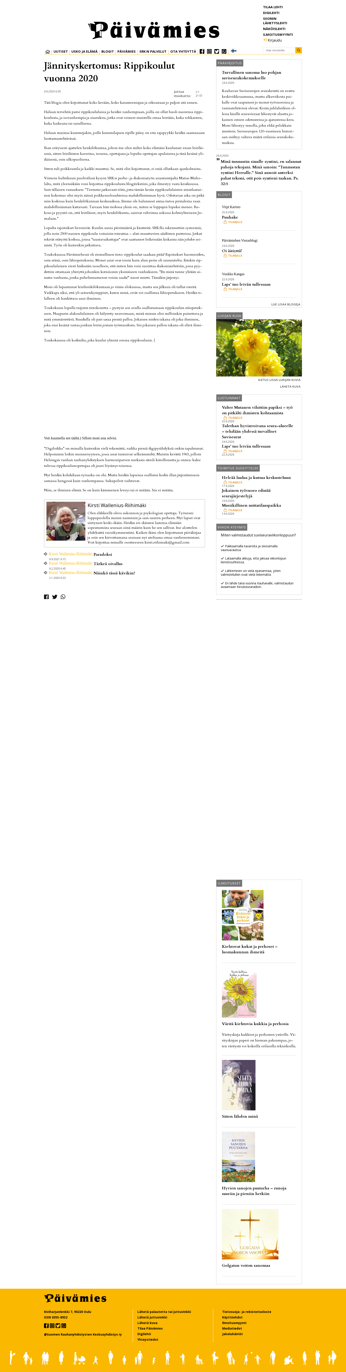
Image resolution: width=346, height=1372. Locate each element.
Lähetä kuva (290, 386)
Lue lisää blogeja (286, 304)
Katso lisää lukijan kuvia (279, 380)
